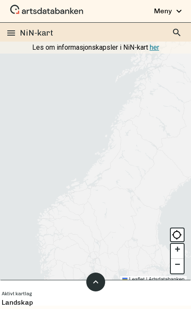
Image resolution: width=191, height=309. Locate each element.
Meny (169, 11)
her (154, 47)
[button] (177, 251)
